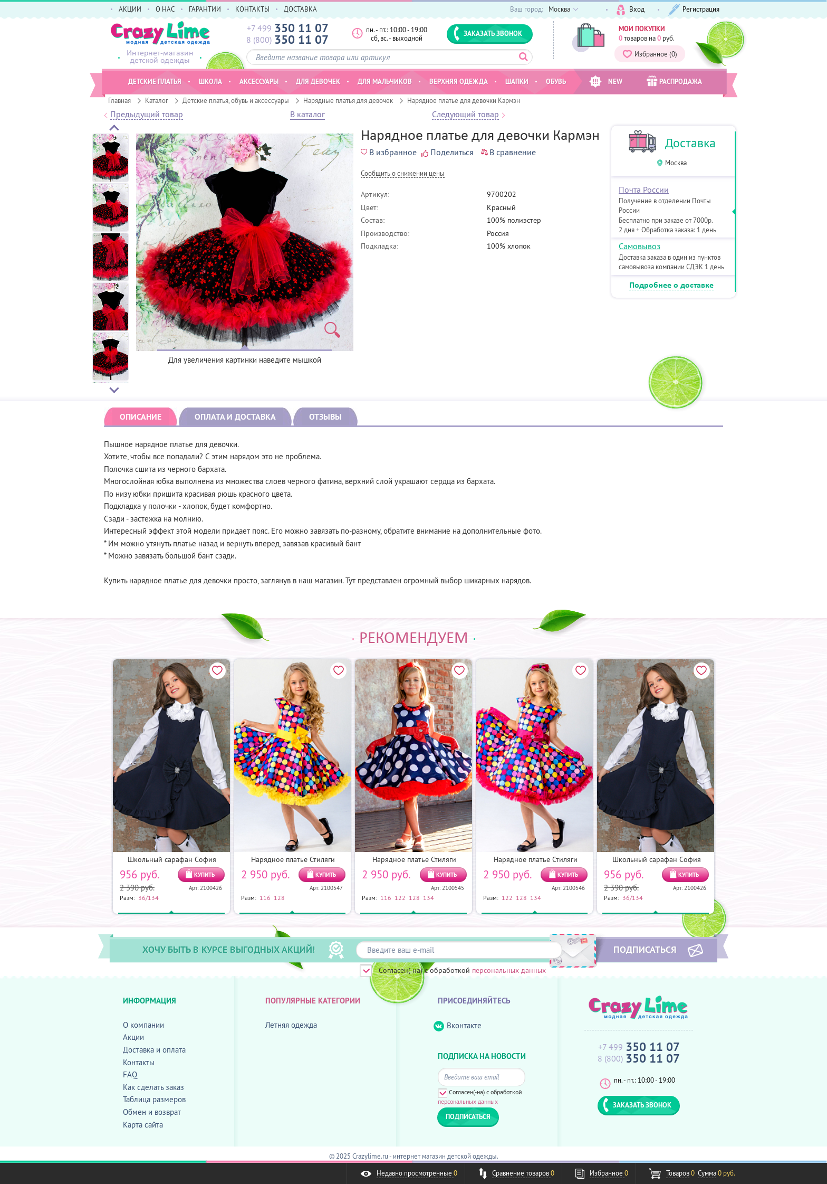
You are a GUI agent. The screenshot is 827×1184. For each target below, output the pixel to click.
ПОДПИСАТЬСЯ (644, 949)
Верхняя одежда (458, 81)
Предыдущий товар (146, 114)
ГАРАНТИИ (205, 9)
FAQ (130, 1074)
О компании (143, 1025)
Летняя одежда (291, 1025)
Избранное (649, 54)
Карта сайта (143, 1125)
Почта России (644, 189)
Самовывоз (639, 246)
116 (265, 897)
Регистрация (693, 10)
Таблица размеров (154, 1099)
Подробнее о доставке (671, 285)
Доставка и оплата (154, 1050)
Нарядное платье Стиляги (293, 859)
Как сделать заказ (153, 1087)
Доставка (690, 143)
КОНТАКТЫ (252, 9)
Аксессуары (258, 81)
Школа (210, 81)
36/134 (148, 897)
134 (428, 897)
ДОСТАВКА (300, 9)
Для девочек (318, 81)
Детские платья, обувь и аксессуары (235, 100)
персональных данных (509, 970)
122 (400, 897)
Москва (676, 162)
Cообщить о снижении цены (403, 174)
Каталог (156, 100)
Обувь (556, 81)
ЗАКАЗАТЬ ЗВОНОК (488, 33)
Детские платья (154, 81)
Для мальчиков (385, 81)
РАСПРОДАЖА (674, 81)
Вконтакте (458, 1025)
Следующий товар (465, 114)
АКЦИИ (130, 9)
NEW (605, 81)
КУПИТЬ (204, 874)
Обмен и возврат (152, 1112)
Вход (631, 9)
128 (279, 897)
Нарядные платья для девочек (348, 100)
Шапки (516, 81)
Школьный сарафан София (172, 859)
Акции (133, 1037)
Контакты (139, 1062)
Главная (119, 100)
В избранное (389, 152)
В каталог (307, 114)
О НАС (165, 9)
